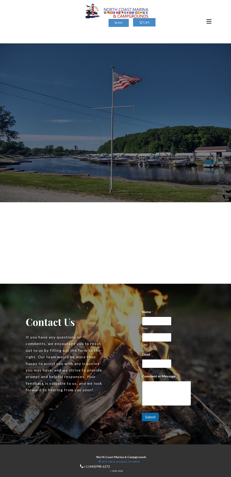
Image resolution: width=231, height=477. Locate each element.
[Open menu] (209, 21)
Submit (150, 417)
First (145, 328)
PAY (118, 22)
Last (145, 344)
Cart (144, 22)
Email (147, 354)
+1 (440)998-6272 (95, 466)
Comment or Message (160, 376)
